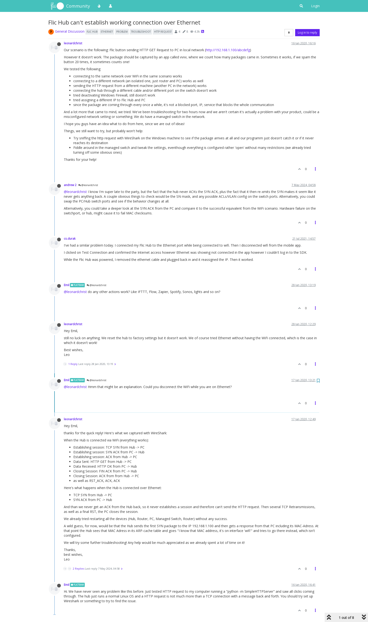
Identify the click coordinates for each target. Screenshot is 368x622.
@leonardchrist (88, 185)
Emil (66, 285)
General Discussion (70, 31)
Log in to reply (307, 32)
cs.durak (69, 238)
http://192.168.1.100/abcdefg (228, 50)
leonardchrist (73, 43)
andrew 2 (70, 185)
